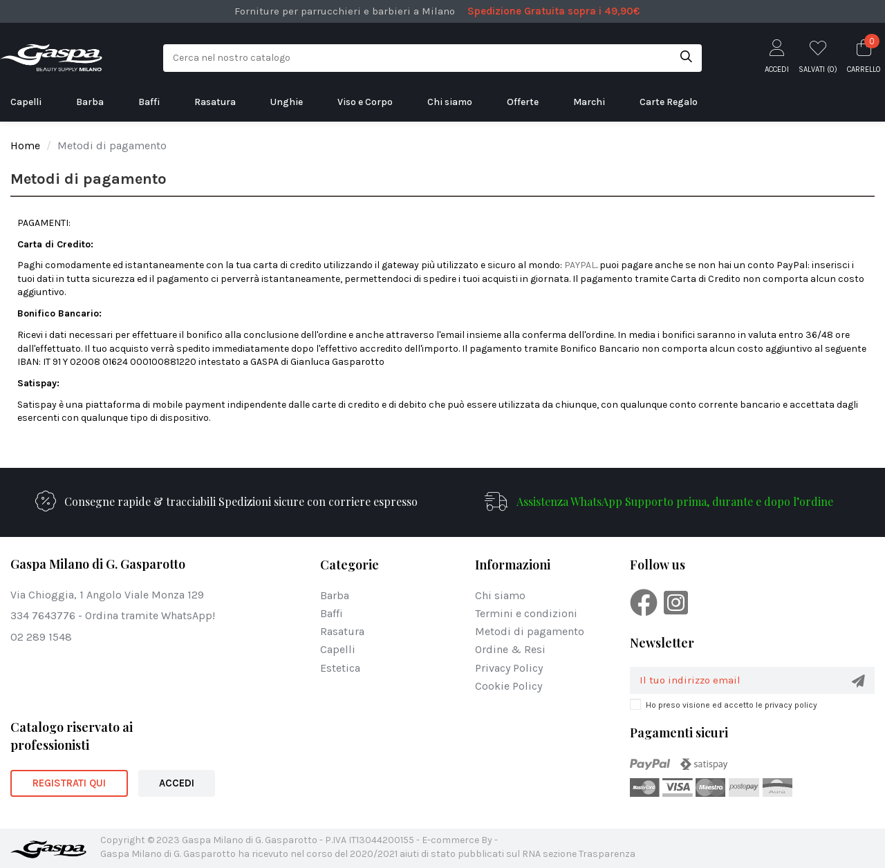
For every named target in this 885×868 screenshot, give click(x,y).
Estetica (340, 667)
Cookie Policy (508, 685)
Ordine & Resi (510, 649)
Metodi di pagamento (529, 631)
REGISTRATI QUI (69, 783)
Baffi (331, 613)
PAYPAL (580, 265)
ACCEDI (176, 783)
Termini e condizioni (526, 613)
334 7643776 (42, 615)
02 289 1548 (41, 636)
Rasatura (342, 631)
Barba (334, 595)
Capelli (337, 649)
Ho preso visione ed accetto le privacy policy (731, 705)
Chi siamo (500, 595)
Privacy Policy (509, 667)
